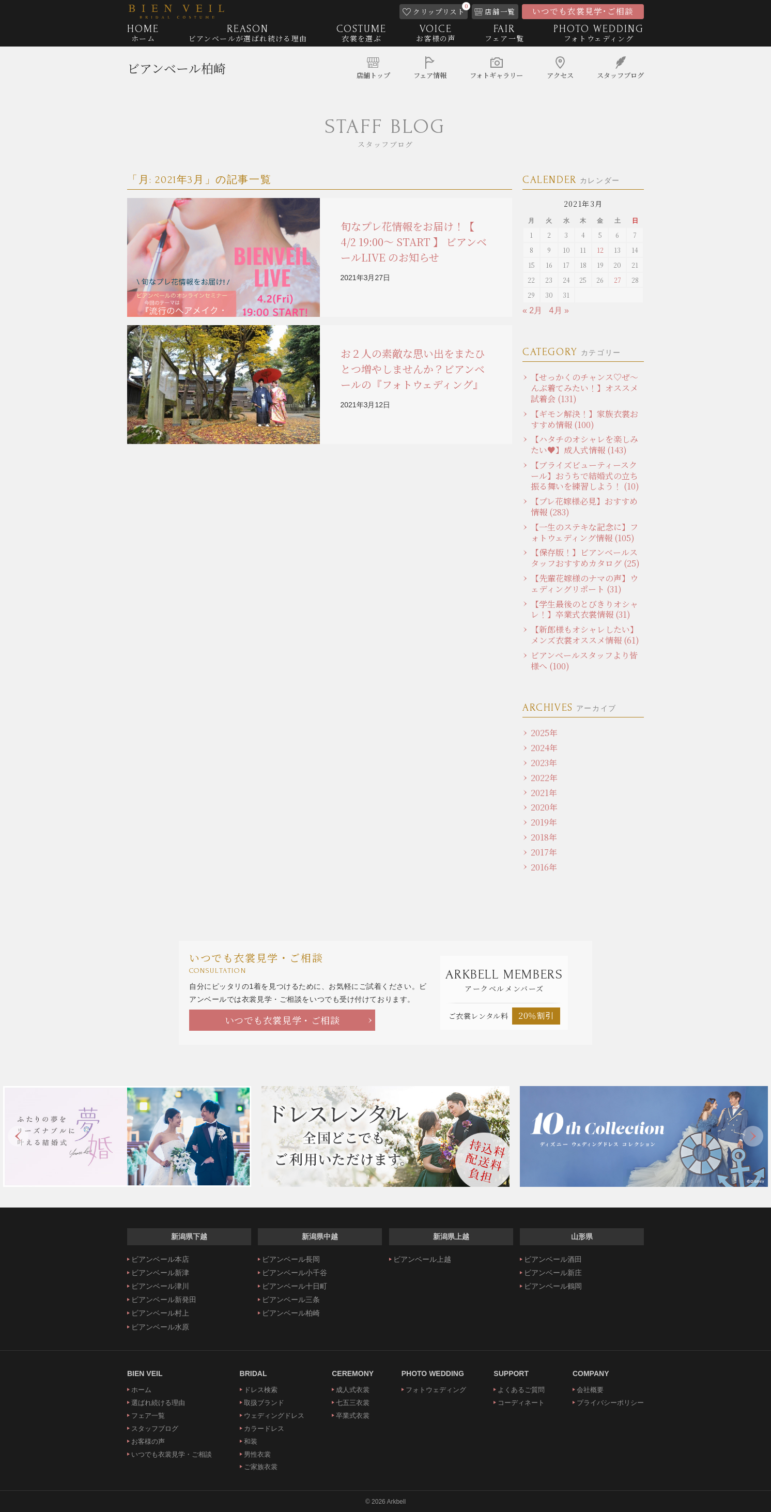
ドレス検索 (260, 1390)
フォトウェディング (436, 1390)
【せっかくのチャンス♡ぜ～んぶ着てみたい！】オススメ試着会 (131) (584, 388)
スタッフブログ (154, 1428)
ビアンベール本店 (160, 1259)
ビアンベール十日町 (294, 1286)
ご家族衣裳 (260, 1467)
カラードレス (264, 1428)
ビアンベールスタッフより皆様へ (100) (584, 660)
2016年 (544, 867)
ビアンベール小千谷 (294, 1273)
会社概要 (590, 1390)
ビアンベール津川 (160, 1286)
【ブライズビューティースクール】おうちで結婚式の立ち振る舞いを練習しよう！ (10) (585, 476)
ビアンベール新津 (160, 1273)
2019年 (544, 822)
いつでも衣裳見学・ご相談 (282, 1020)
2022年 (544, 778)
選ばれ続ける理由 (158, 1403)
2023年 (544, 763)
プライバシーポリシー (610, 1403)
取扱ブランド (264, 1403)
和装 (250, 1441)
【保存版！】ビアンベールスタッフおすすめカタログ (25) (585, 557)
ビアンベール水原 (160, 1327)
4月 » (559, 310)
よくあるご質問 (521, 1390)
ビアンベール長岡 (291, 1259)
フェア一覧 (148, 1415)
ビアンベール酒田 (553, 1259)
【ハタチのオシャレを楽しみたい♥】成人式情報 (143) (584, 444)
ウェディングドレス (274, 1415)
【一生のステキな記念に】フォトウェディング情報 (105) (584, 532)
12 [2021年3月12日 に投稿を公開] (600, 250)
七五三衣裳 (352, 1403)
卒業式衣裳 (352, 1415)
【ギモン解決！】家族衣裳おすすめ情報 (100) (584, 419)
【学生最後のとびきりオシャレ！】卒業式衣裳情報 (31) (584, 609)
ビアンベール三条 (291, 1299)
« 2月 (532, 310)
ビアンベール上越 (422, 1259)
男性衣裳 (257, 1454)
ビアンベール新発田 (163, 1299)
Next (753, 1136)
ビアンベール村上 (160, 1313)
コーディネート (521, 1403)
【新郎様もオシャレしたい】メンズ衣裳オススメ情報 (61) (585, 634)
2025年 (544, 733)
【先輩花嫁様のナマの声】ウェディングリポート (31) (584, 583)
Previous (18, 1136)
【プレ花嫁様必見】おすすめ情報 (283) (584, 506)
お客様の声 (148, 1441)
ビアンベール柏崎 (176, 70)
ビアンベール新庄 (553, 1273)
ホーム (141, 1390)
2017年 (544, 852)
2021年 (544, 793)
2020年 (544, 807)
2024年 (544, 748)
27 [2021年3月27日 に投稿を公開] (617, 280)
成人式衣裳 (352, 1390)
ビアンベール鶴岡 (553, 1286)
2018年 (544, 837)
